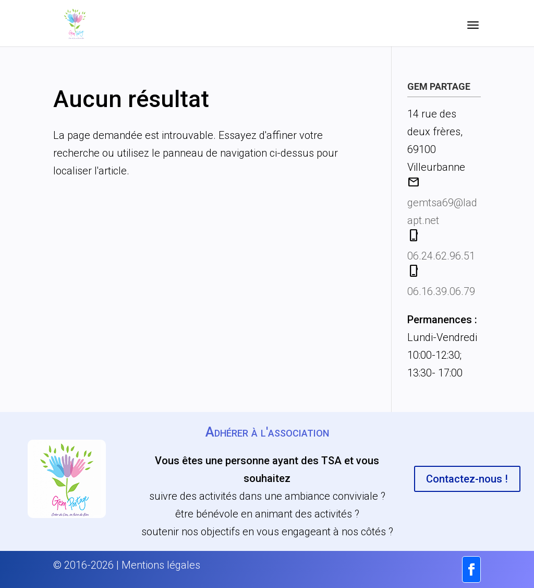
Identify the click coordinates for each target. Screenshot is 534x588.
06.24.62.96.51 (441, 256)
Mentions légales (161, 565)
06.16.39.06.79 (441, 291)
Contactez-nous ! (467, 479)
